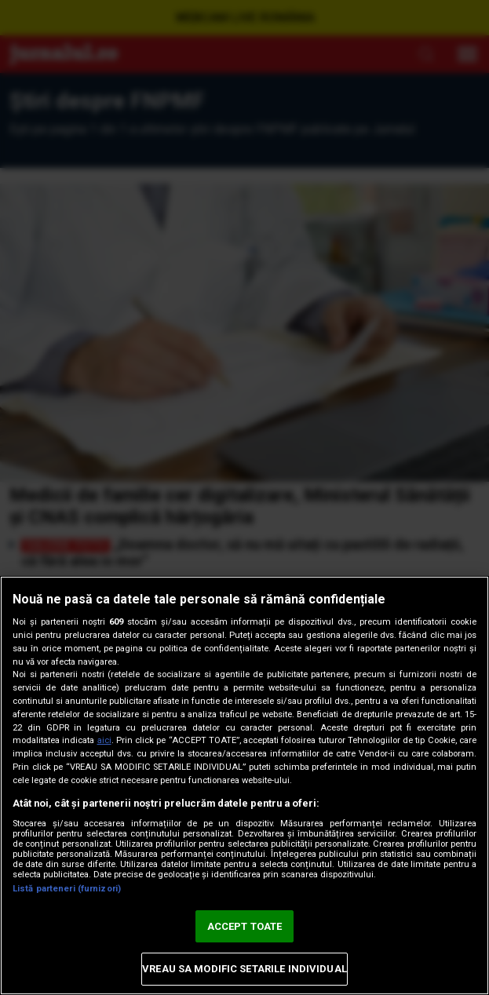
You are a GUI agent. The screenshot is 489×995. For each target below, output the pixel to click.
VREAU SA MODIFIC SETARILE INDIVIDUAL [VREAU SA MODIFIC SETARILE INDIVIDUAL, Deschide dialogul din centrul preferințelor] (244, 969)
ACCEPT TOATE (245, 926)
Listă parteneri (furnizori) (67, 889)
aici (104, 740)
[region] (244, 785)
